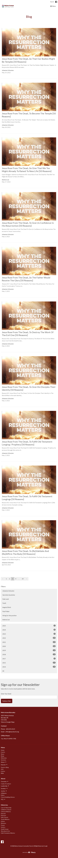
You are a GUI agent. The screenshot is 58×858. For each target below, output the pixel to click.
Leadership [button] (5, 786)
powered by (29, 852)
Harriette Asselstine (8, 595)
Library (3, 821)
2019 (29, 650)
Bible (2, 773)
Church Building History (8, 797)
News (2, 754)
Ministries (4, 758)
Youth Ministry (5, 819)
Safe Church (4, 817)
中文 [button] (3, 799)
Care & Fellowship (6, 807)
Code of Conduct (6, 784)
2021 (29, 642)
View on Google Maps (7, 722)
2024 (29, 630)
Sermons (3, 760)
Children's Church (6, 809)
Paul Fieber (5, 611)
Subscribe (6, 701)
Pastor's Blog (5, 767)
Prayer (3, 825)
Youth (4, 603)
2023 (29, 634)
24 (23, 579)
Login (46, 846)
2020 (29, 646)
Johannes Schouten (8, 591)
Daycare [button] (4, 765)
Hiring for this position (9, 615)
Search (52, 2)
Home (2, 750)
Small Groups (5, 829)
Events (3, 752)
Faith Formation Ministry (8, 833)
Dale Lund (5, 599)
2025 (29, 626)
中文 (2, 769)
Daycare (3, 813)
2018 (29, 654)
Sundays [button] (4, 788)
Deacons (3, 815)
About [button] (4, 762)
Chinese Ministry (6, 811)
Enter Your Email (6, 694)
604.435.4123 (10, 729)
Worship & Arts (5, 831)
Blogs (2, 756)
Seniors (3, 827)
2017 (29, 658)
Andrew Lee (6, 619)
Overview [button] (4, 781)
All (3, 671)
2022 (29, 638)
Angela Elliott (6, 607)
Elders (3, 795)
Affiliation (4, 793)
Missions (3, 823)
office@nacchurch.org (12, 732)
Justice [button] (4, 791)
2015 (29, 663)
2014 (29, 667)
